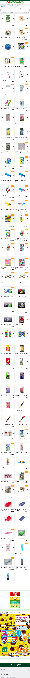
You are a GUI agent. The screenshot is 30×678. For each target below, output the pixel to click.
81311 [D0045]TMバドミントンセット (21, 80)
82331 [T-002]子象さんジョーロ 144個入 (21, 296)
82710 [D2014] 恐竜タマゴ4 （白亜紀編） (21, 481)
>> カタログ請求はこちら (4, 613)
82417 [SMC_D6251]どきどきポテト (6, 353)
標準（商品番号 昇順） (5, 12)
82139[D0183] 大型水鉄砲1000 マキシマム (7, 209)
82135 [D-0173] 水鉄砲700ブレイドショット (21, 195)
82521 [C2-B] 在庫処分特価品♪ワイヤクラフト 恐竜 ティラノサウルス (21, 410)
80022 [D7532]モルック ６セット (6, 37)
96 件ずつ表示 (11, 12)
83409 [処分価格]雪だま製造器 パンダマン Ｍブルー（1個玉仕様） (21, 553)
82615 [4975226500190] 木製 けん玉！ (7, 438)
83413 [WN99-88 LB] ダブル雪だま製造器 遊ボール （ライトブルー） (7, 567)
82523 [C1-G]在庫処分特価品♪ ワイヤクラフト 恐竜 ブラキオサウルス (21, 424)
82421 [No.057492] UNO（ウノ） (6, 367)
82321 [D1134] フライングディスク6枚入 (7, 296)
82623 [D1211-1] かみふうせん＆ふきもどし (21, 452)
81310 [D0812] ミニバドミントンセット (7, 80)
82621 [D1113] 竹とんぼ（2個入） (20, 438)
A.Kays (15, 677)
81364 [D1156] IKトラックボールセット (7, 108)
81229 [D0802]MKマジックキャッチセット (21, 66)
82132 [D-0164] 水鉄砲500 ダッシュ (6, 180)
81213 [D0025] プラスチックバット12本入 (7, 66)
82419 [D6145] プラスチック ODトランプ (21, 353)
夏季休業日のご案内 (3, 661)
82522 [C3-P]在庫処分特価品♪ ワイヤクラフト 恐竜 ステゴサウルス (7, 424)
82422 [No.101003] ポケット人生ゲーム (21, 367)
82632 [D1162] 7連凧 (4, 481)
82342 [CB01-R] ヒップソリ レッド (20, 324)
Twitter (19, 665)
